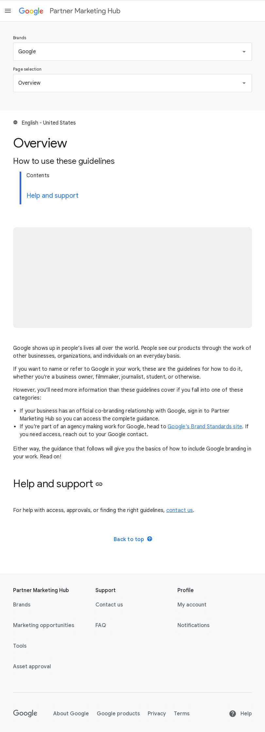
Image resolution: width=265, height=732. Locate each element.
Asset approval (32, 666)
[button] (132, 52)
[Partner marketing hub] (85, 11)
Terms (182, 713)
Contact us (109, 605)
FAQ (100, 625)
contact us (179, 510)
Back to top (133, 539)
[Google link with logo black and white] (25, 714)
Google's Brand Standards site (205, 426)
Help (240, 714)
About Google (71, 713)
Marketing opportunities (43, 625)
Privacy (157, 713)
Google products (118, 713)
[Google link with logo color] (31, 11)
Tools (19, 646)
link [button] (99, 484)
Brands (21, 605)
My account (192, 605)
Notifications (193, 625)
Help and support (52, 196)
